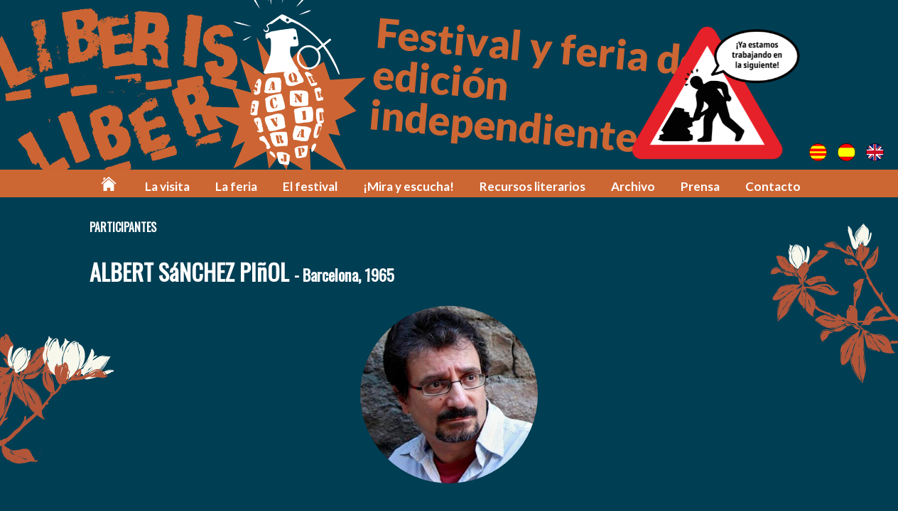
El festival (310, 186)
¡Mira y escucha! (408, 186)
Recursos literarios (532, 186)
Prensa (700, 186)
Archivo (633, 186)
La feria (236, 186)
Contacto (773, 186)
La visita (167, 186)
